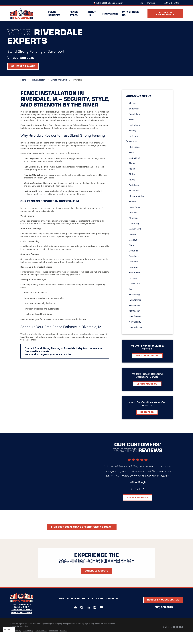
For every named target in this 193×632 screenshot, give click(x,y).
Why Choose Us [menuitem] (130, 13)
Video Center (76, 598)
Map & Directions (21, 612)
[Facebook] (81, 607)
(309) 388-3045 (171, 2)
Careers (112, 598)
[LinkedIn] (88, 607)
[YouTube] (101, 607)
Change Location (115, 2)
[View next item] (147, 489)
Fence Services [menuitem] (54, 13)
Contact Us (95, 598)
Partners (151, 2)
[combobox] (9, 629)
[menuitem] (15, 630)
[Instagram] (94, 607)
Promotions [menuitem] (110, 13)
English (7, 629)
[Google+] (75, 607)
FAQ (141, 2)
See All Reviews (141, 497)
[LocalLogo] (21, 13)
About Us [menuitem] (92, 13)
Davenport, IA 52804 (21, 609)
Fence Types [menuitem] (74, 13)
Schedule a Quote (23, 66)
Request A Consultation (165, 13)
